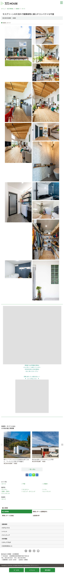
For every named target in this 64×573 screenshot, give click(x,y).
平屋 (24, 483)
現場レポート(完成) (8, 515)
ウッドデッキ (6, 493)
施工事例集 (5, 511)
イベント (4, 531)
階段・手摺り (6, 491)
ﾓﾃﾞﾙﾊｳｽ (16, 570)
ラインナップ (6, 535)
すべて (4, 483)
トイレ (45, 489)
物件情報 (4, 539)
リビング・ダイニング (29, 491)
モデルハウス (6, 528)
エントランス (47, 491)
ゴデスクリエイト (34, 565)
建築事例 (4, 524)
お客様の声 (36, 515)
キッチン (4, 489)
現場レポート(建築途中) (40, 511)
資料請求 (47, 570)
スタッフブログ (6, 542)
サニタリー (26, 489)
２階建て (45, 483)
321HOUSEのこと (7, 546)
